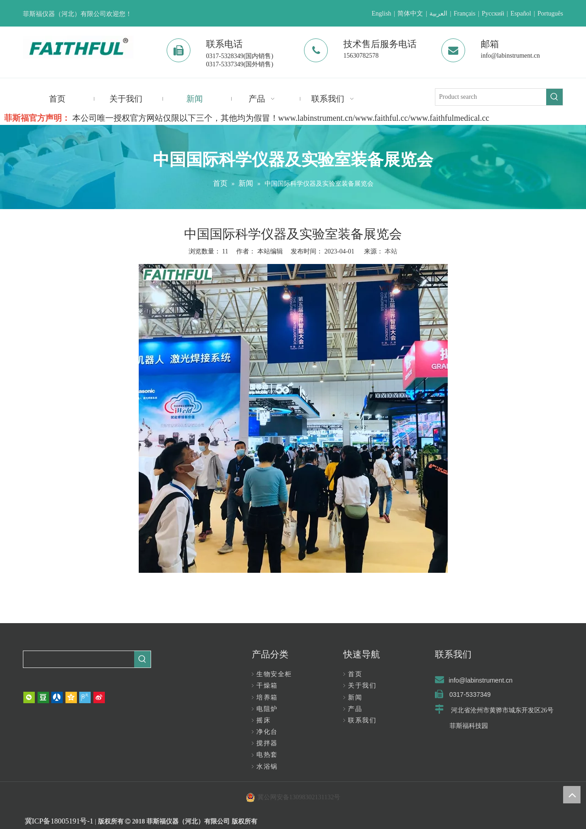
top (572, 794)
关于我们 (362, 685)
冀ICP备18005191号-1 (59, 821)
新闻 (355, 697)
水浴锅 (267, 766)
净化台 (267, 731)
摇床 (263, 720)
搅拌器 (267, 743)
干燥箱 (267, 685)
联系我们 (362, 720)
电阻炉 (267, 708)
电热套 (267, 754)
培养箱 (267, 697)
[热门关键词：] (554, 97)
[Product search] (490, 97)
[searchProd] (78, 659)
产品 (355, 708)
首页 (355, 674)
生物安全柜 (274, 674)
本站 (391, 251)
